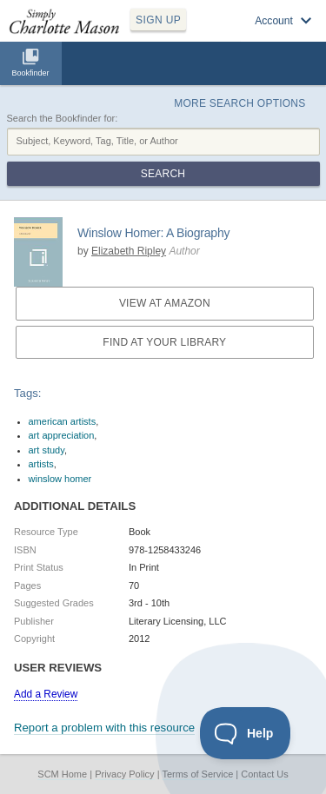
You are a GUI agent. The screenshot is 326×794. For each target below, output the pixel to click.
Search (163, 174)
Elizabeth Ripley (128, 251)
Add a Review (45, 694)
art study (46, 450)
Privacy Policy (124, 774)
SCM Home (62, 774)
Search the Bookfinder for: (62, 118)
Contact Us (264, 774)
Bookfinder (30, 73)
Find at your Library (164, 342)
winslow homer (60, 478)
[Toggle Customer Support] (245, 733)
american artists (62, 421)
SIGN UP (158, 20)
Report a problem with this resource (104, 727)
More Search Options (239, 103)
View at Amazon (164, 303)
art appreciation (62, 435)
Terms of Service (197, 774)
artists (41, 464)
